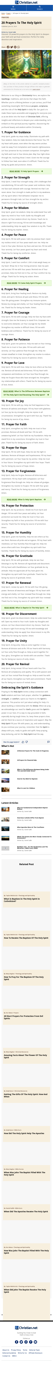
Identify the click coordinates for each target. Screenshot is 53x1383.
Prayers (8, 13)
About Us (5, 1350)
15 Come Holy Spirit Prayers (30, 283)
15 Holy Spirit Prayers (30, 171)
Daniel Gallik (12, 32)
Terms (25, 1350)
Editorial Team (34, 1350)
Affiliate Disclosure (35, 1353)
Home (3, 13)
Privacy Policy (16, 1350)
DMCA (14, 1356)
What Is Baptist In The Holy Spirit (30, 608)
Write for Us (22, 1353)
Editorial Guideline (9, 1353)
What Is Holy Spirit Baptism (30, 499)
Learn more (36, 89)
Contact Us (6, 1356)
